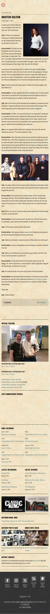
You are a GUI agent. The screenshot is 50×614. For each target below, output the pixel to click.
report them (36, 561)
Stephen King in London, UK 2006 (11, 379)
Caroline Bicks (6, 473)
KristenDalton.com (38, 279)
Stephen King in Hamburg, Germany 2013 (13, 385)
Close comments (41, 302)
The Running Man (30, 487)
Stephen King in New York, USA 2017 (12, 387)
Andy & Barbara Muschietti (9, 487)
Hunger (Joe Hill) (6, 462)
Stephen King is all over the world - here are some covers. (18, 521)
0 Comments (7, 302)
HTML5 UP (26, 604)
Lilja (22, 596)
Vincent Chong (26, 607)
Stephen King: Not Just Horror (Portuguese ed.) (15, 455)
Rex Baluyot (5, 480)
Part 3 (12, 366)
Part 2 (8, 366)
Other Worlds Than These (32, 448)
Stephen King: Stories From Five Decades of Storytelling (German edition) (23, 441)
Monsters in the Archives (9, 434)
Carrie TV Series (6, 448)
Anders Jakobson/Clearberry (24, 602)
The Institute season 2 (31, 441)
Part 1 (3, 366)
